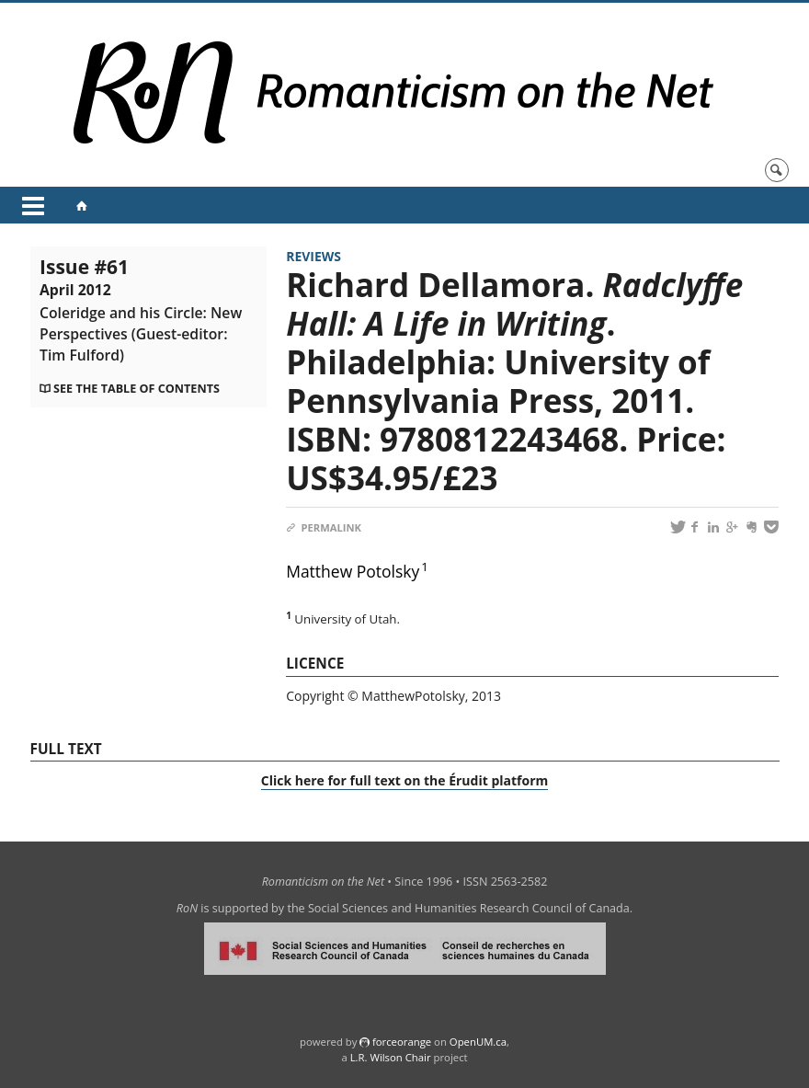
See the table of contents (136, 388)
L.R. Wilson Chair (390, 1057)
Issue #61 (141, 309)
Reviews (313, 256)
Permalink (323, 527)
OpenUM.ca (478, 1041)
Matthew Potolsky (352, 571)
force (401, 1041)
